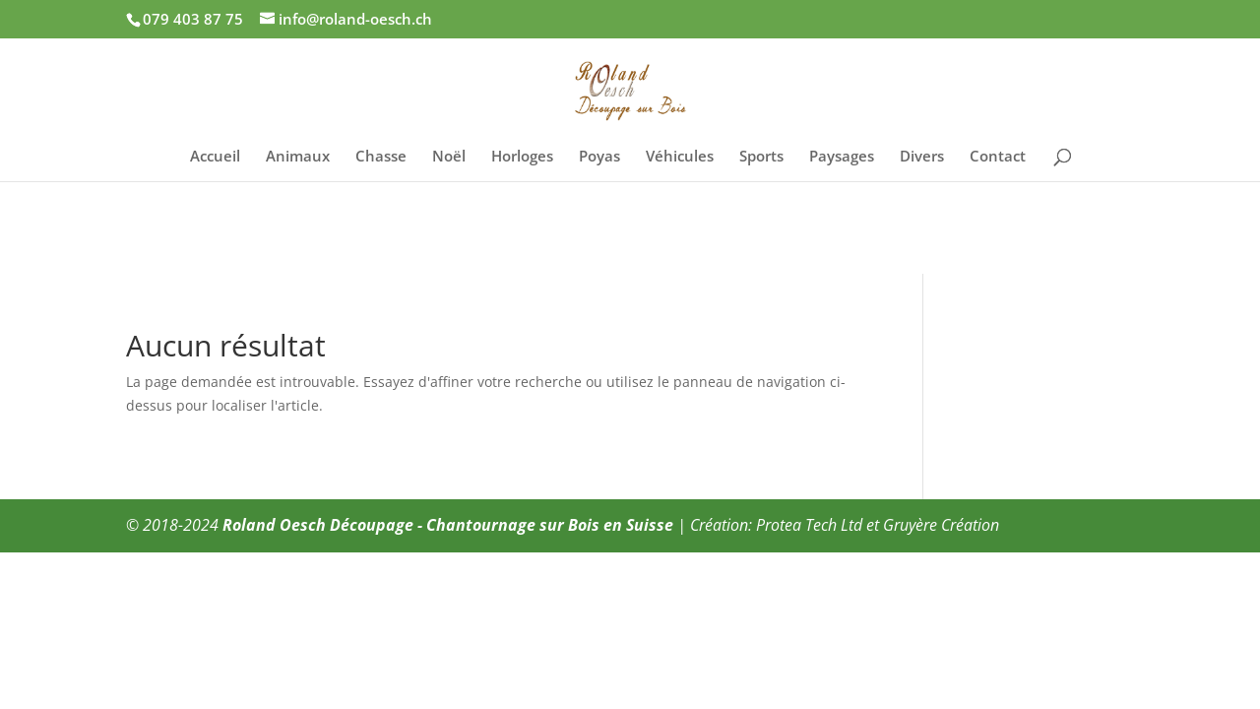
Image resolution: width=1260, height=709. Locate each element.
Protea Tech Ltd (809, 525)
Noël (449, 157)
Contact (998, 157)
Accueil (215, 157)
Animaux (298, 157)
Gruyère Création (941, 525)
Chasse (381, 157)
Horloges (522, 157)
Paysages (841, 157)
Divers (922, 157)
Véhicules (680, 157)
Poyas (599, 157)
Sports (761, 157)
